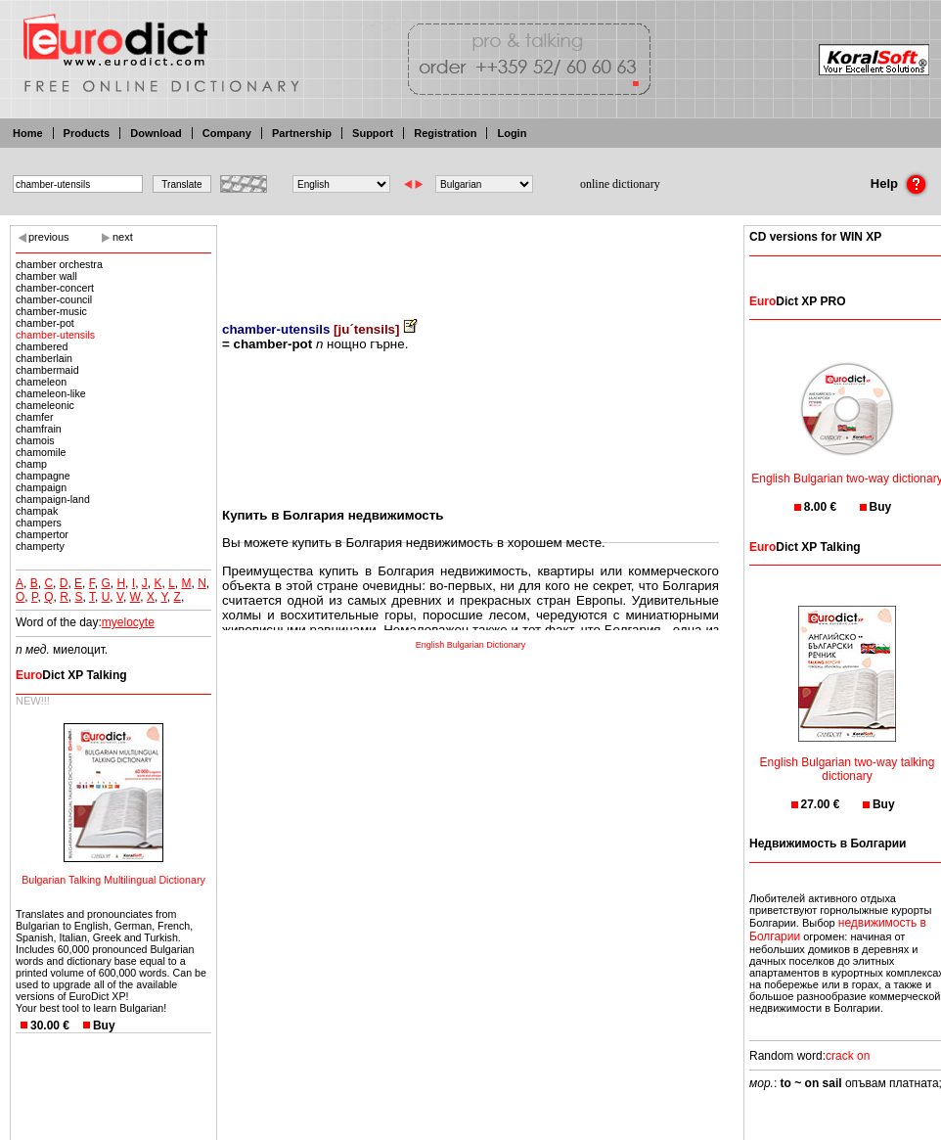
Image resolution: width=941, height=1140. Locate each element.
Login (511, 133)
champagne (43, 475)
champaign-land (53, 499)
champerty (40, 546)
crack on (848, 1056)
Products (87, 133)
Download (156, 133)
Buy (104, 1025)
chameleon (41, 382)
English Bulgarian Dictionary (471, 645)
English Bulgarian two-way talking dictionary (847, 757)
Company (226, 133)
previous (48, 237)
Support (372, 133)
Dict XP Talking (71, 675)
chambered (41, 346)
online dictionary (620, 184)
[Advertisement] (470, 259)
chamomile (41, 452)
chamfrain (39, 428)
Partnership (302, 133)
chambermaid (47, 370)
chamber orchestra (59, 264)
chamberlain (44, 358)
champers (39, 522)
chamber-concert (55, 288)
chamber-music (51, 311)
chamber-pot (45, 323)
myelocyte (128, 622)
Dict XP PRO (797, 301)
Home (28, 133)
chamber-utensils (55, 335)
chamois (35, 440)
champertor (42, 534)
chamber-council (54, 299)
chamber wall (46, 276)
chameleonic (45, 405)
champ (31, 464)
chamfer (35, 417)
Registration (445, 133)
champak (37, 511)
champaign (41, 487)
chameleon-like (51, 393)
